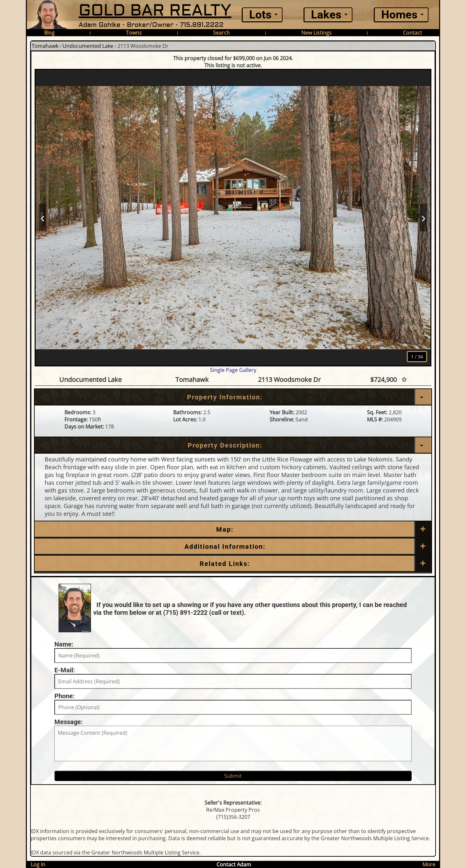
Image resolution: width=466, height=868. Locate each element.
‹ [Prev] (42, 217)
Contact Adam (233, 864)
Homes (399, 14)
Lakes (326, 14)
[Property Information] (233, 397)
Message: (68, 722)
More (428, 864)
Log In (38, 864)
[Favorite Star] (404, 379)
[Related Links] (233, 564)
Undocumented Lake (87, 45)
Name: (63, 644)
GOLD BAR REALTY (155, 10)
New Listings (316, 32)
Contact (412, 32)
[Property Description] (233, 445)
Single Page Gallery (233, 370)
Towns (134, 32)
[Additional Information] (233, 546)
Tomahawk (45, 45)
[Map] (233, 529)
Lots (260, 14)
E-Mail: (64, 670)
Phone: (64, 696)
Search (221, 32)
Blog (49, 32)
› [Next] (423, 217)
